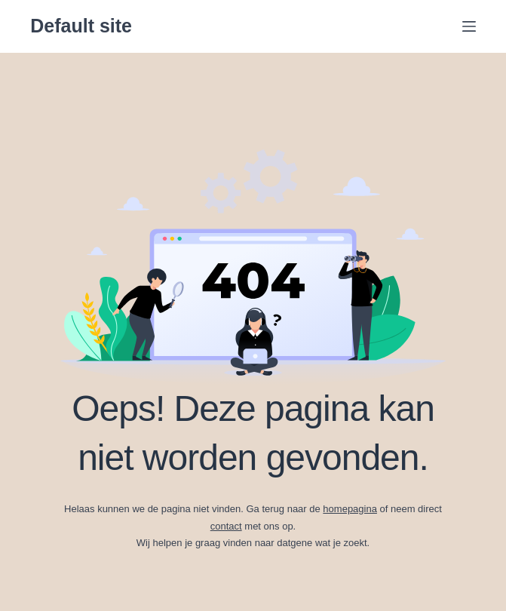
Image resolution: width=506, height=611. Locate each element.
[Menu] (469, 26)
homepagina (350, 508)
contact (226, 526)
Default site (81, 25)
